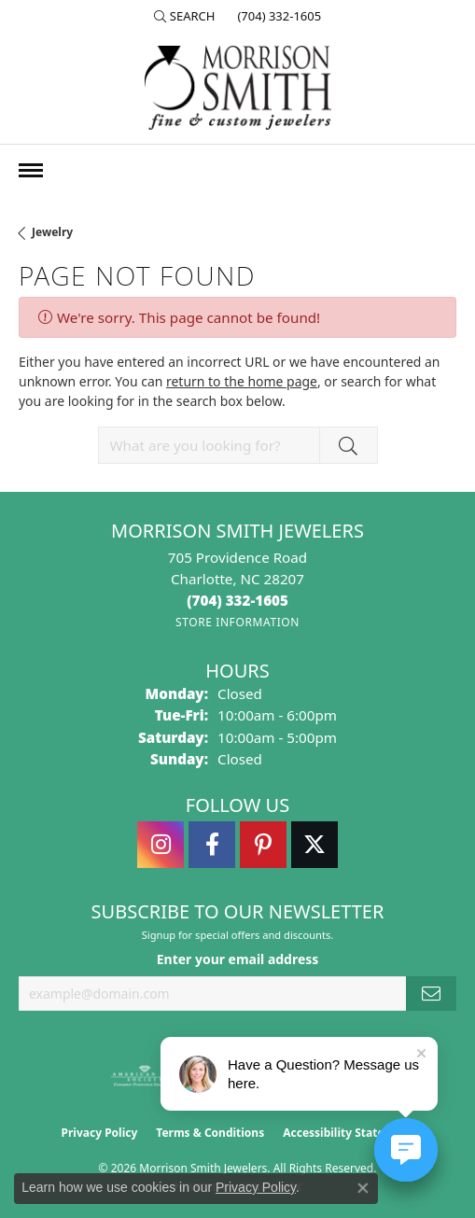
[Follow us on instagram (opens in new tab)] (160, 844)
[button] (185, 16)
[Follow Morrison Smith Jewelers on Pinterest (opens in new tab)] (263, 844)
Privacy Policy (100, 1133)
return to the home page (241, 381)
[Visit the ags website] (144, 1076)
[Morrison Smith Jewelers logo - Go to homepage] (238, 88)
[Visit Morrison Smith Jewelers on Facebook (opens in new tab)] (212, 844)
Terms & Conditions (210, 1133)
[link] (277, 16)
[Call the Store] (237, 600)
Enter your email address (238, 959)
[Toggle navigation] (31, 170)
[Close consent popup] (363, 1188)
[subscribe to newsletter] (431, 993)
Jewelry (52, 232)
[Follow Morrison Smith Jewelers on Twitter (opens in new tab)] (314, 844)
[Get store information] (237, 622)
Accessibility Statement (348, 1133)
